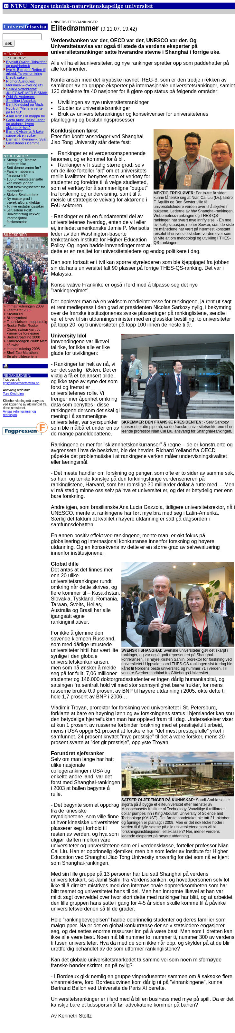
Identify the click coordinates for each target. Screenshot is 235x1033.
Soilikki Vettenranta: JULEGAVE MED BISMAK (27, 91)
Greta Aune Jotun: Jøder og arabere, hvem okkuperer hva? (25, 124)
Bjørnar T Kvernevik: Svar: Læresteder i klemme (27, 141)
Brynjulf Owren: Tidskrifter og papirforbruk (26, 64)
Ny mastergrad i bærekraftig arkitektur (23, 200)
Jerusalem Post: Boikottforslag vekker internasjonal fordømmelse (23, 216)
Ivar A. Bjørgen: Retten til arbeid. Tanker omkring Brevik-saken (25, 73)
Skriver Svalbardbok (22, 195)
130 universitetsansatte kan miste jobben (25, 181)
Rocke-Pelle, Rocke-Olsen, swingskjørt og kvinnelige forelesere (24, 329)
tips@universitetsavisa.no (21, 383)
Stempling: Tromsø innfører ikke (21, 162)
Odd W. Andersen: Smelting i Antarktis (21, 98)
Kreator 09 (15, 314)
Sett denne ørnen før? (24, 168)
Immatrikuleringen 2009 (25, 306)
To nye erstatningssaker (25, 206)
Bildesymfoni (17, 318)
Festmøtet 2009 (19, 310)
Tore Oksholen (13, 393)
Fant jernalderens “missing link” (20, 173)
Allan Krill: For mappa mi (25, 116)
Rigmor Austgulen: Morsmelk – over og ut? (24, 83)
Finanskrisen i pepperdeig (27, 322)
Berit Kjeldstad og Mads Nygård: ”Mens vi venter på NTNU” (25, 108)
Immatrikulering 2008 (23, 349)
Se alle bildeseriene (22, 356)
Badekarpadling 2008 (23, 337)
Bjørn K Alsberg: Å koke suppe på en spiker (24, 133)
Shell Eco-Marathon (22, 353)
